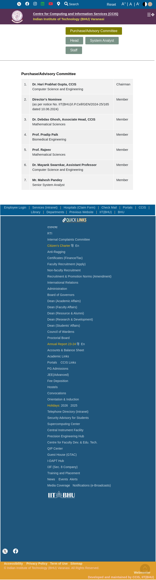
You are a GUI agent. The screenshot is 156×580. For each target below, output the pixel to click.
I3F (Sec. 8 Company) (62, 467)
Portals (128, 207)
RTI (49, 233)
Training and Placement (63, 473)
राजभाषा (52, 227)
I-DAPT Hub (55, 461)
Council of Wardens (60, 331)
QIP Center (55, 448)
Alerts (73, 479)
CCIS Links (68, 362)
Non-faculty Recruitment (64, 270)
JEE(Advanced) (58, 374)
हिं (72, 245)
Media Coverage (58, 485)
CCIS (143, 207)
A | (125, 4)
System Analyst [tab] (102, 40)
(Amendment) (102, 276)
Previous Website (81, 212)
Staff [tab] (73, 50)
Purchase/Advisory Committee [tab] (93, 31)
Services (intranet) (45, 207)
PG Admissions (57, 368)
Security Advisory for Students (68, 418)
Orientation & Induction (63, 399)
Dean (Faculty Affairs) (62, 307)
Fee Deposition (57, 381)
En (77, 245)
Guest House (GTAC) (62, 454)
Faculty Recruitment (61, 264)
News (51, 479)
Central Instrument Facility (65, 430)
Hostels (52, 387)
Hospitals (70, 207)
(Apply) (81, 264)
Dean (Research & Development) (70, 319)
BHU (121, 212)
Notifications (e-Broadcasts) (92, 485)
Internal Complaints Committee (68, 239)
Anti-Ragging (56, 252)
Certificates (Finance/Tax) (65, 258)
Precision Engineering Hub (65, 436)
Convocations (56, 393)
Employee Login (15, 207)
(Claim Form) (86, 207)
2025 (73, 405)
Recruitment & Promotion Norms (69, 276)
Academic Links (58, 356)
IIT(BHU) (106, 212)
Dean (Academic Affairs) (64, 301)
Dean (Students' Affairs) (63, 325)
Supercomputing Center (63, 424)
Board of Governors (60, 295)
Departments (55, 212)
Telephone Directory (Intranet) (67, 411)
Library (36, 212)
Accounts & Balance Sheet (65, 350)
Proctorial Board (58, 338)
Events (63, 479)
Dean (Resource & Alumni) (65, 313)
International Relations (62, 282)
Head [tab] (74, 40)
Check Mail (109, 207)
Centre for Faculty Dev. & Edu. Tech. (72, 442)
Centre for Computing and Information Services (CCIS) (75, 14)
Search (71, 4)
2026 (64, 405)
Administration (57, 288)
